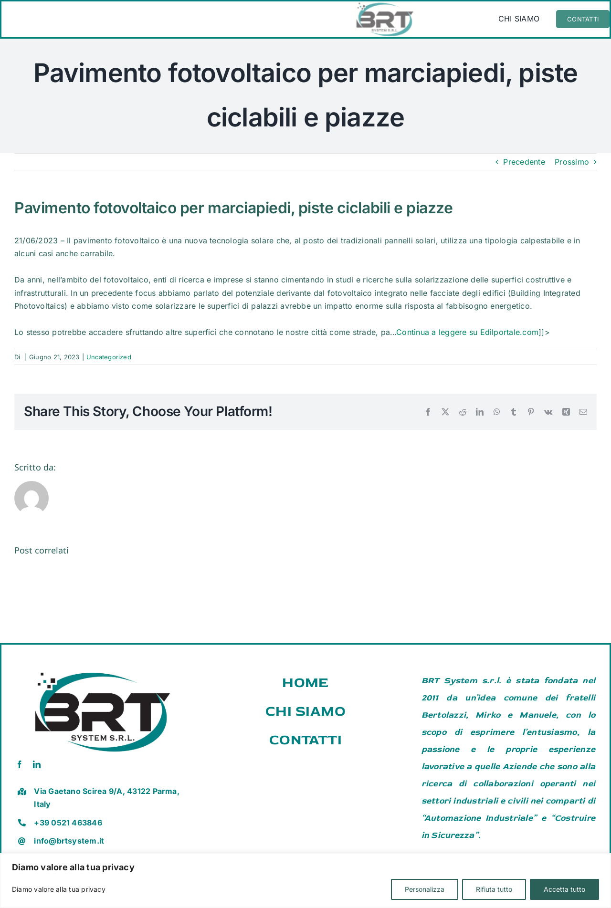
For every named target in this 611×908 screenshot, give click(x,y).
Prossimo (572, 162)
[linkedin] (37, 764)
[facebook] (19, 764)
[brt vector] (103, 667)
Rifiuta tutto (494, 889)
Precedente (524, 162)
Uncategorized (108, 357)
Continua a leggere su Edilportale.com (467, 332)
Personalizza (424, 889)
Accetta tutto (564, 889)
